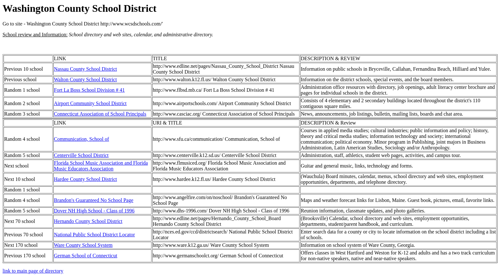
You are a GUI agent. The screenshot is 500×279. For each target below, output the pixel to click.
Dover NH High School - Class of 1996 (94, 210)
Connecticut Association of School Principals (100, 114)
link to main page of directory (33, 271)
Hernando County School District (88, 221)
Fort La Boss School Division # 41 (89, 90)
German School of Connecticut (85, 255)
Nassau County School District (85, 69)
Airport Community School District (90, 103)
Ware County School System (83, 245)
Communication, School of (81, 139)
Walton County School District (85, 79)
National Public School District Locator (94, 234)
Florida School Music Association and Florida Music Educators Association (101, 165)
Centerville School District (81, 155)
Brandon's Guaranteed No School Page (93, 200)
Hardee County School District (85, 179)
